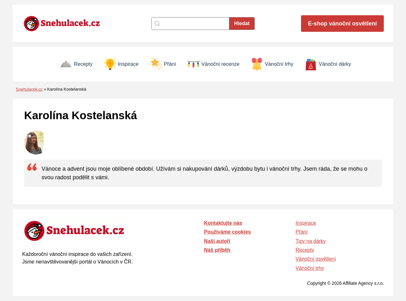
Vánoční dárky (327, 64)
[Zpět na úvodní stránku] (65, 23)
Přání (163, 64)
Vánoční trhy (272, 64)
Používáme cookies (227, 232)
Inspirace (121, 64)
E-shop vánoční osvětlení (342, 23)
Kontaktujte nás (223, 223)
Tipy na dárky (311, 241)
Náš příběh (217, 250)
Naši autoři (217, 241)
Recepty (76, 64)
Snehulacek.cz (29, 89)
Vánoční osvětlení (316, 259)
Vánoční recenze (213, 64)
